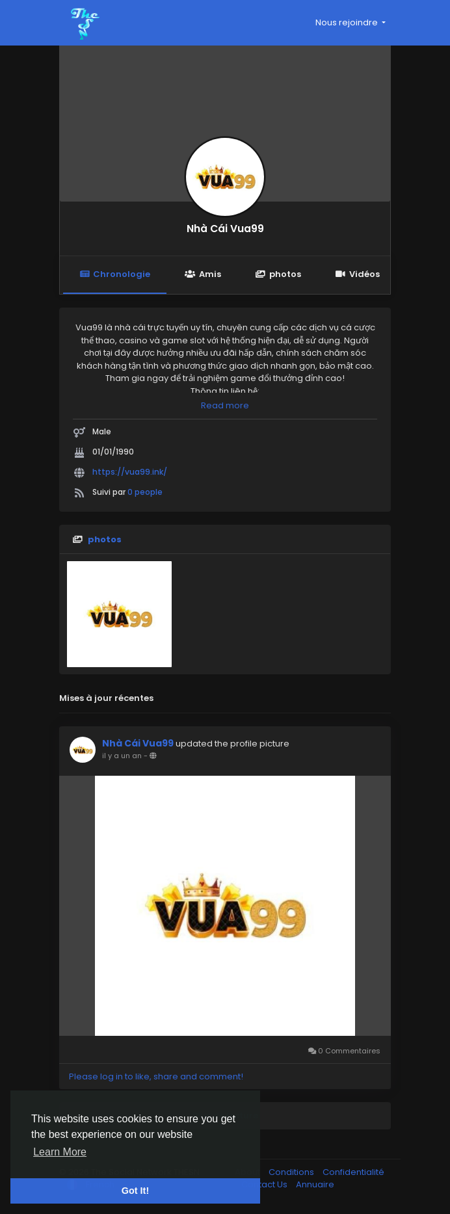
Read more (225, 405)
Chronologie (114, 274)
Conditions (292, 1172)
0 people (145, 491)
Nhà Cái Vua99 (225, 228)
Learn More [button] (59, 1151)
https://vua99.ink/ (129, 471)
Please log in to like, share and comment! (156, 1076)
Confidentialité (353, 1172)
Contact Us (265, 1184)
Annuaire (315, 1184)
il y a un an (122, 755)
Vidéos (358, 274)
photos (278, 274)
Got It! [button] (135, 1190)
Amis (202, 274)
